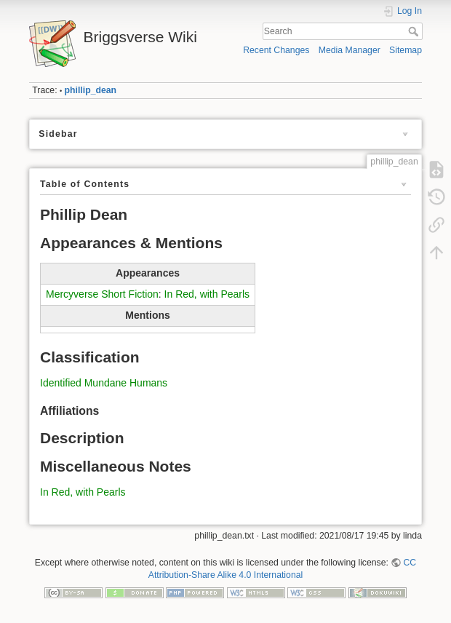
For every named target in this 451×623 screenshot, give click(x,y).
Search (415, 31)
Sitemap (405, 50)
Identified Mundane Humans (103, 383)
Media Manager (349, 50)
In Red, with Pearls (207, 294)
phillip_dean (90, 90)
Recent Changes (276, 50)
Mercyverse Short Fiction (102, 294)
